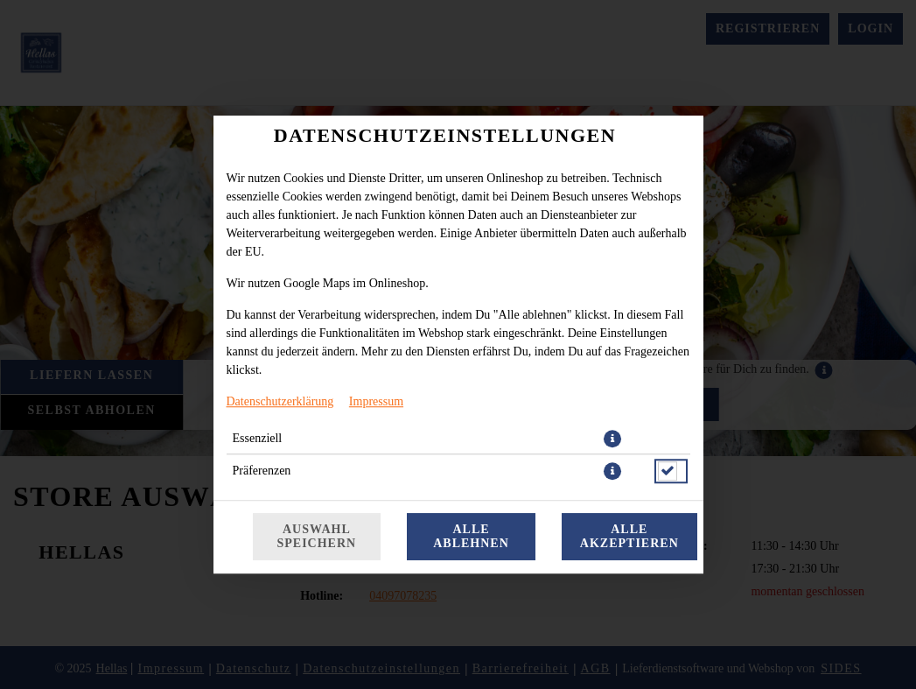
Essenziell (258, 438)
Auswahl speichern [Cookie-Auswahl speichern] (317, 536)
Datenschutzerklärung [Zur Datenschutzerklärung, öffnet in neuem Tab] (280, 401)
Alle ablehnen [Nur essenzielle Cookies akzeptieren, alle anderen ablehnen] (471, 536)
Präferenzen (262, 470)
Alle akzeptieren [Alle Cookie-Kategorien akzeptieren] (629, 536)
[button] (612, 438)
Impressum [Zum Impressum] (376, 401)
